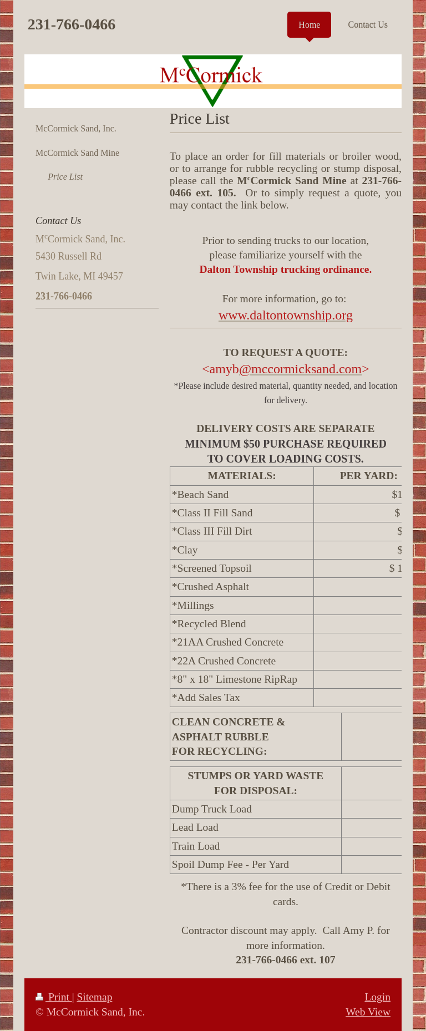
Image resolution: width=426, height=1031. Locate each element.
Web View (368, 1012)
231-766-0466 (72, 24)
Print (54, 997)
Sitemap (94, 997)
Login (377, 997)
